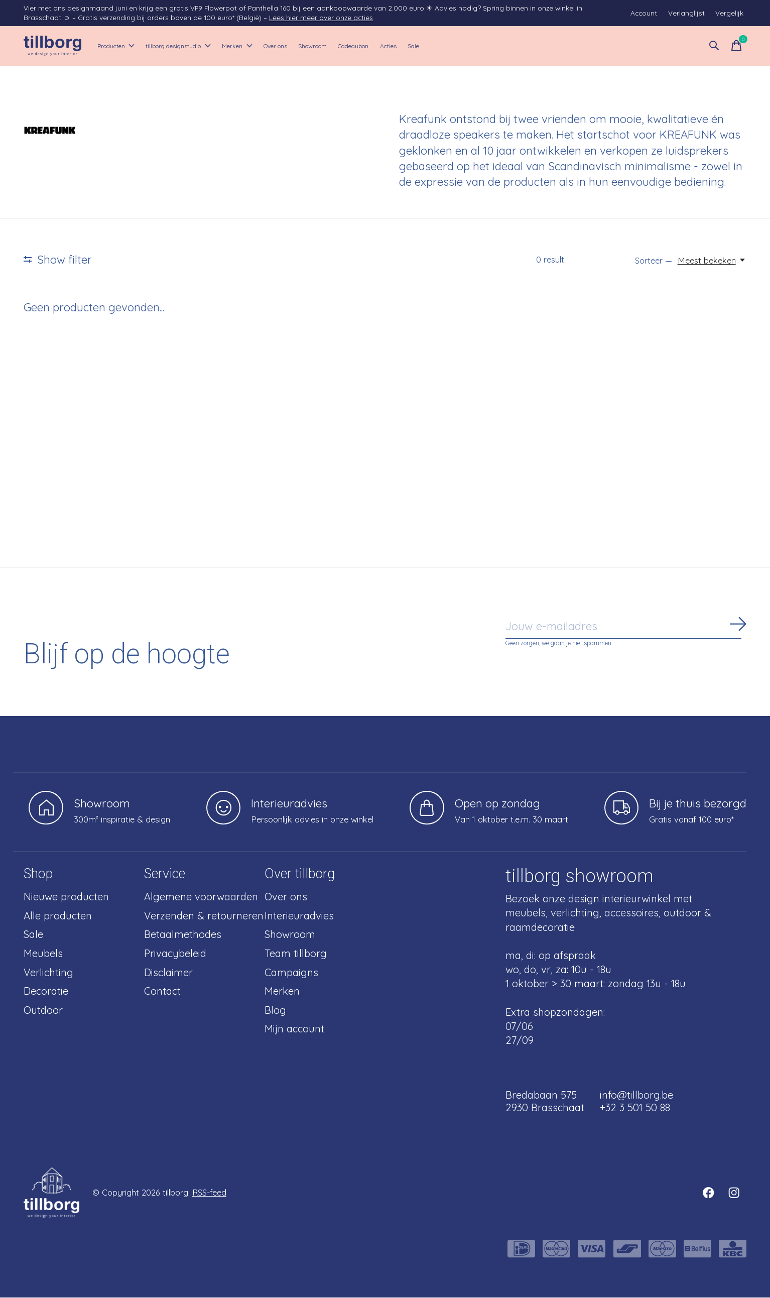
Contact (162, 991)
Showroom (390, 46)
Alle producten (58, 916)
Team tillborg (296, 954)
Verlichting (48, 973)
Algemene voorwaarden (201, 897)
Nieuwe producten (66, 897)
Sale (532, 46)
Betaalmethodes (182, 934)
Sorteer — (653, 261)
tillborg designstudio (207, 46)
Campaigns (291, 973)
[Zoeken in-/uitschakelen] (714, 46)
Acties (497, 46)
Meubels (43, 954)
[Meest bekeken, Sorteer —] (712, 261)
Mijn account (294, 1029)
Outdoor (43, 1010)
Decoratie (46, 991)
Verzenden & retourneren (204, 916)
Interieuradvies (299, 916)
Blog (275, 1010)
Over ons (337, 46)
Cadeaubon (448, 46)
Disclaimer (168, 973)
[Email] (625, 627)
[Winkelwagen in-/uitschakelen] (736, 46)
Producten (124, 46)
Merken (285, 46)
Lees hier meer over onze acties (321, 17)
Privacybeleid (175, 954)
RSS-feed (209, 1193)
